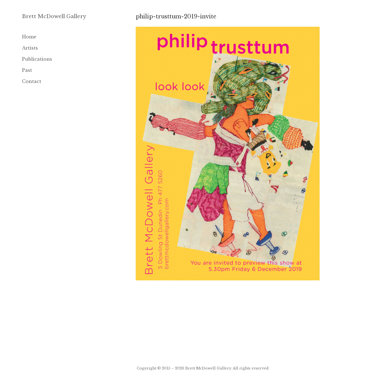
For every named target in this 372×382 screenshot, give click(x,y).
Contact (31, 81)
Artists (30, 48)
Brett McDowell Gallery (54, 16)
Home (29, 37)
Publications (37, 59)
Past (27, 70)
